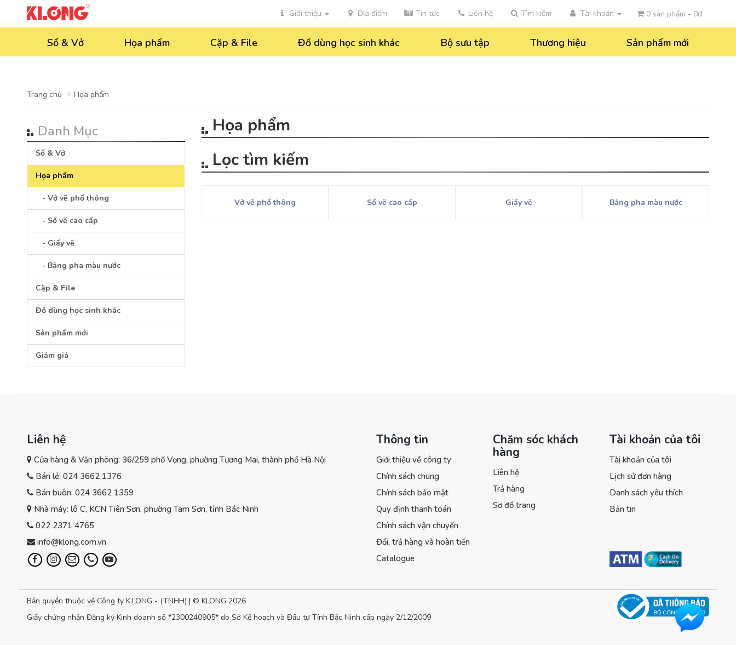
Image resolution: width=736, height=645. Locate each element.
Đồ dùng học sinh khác (349, 42)
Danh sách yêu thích (646, 492)
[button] (530, 13)
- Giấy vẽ (55, 243)
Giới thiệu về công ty (413, 459)
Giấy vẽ (518, 202)
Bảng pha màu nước (646, 202)
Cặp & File (233, 42)
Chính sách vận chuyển (417, 525)
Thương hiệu (558, 42)
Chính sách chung (407, 476)
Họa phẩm (147, 42)
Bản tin (623, 509)
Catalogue (395, 558)
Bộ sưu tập (465, 42)
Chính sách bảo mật (412, 492)
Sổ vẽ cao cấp (392, 202)
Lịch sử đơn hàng (640, 476)
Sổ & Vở (65, 42)
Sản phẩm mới (657, 42)
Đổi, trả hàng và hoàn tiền (423, 541)
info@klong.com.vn (71, 541)
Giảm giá (52, 355)
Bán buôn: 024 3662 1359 (85, 492)
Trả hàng (509, 488)
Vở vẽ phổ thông (265, 202)
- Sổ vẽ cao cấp (67, 220)
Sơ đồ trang (514, 505)
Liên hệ (506, 472)
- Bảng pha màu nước (78, 265)
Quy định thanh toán (413, 509)
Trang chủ (44, 94)
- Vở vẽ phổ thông (72, 198)
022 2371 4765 (65, 525)
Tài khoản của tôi (640, 459)
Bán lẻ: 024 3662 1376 (79, 476)
